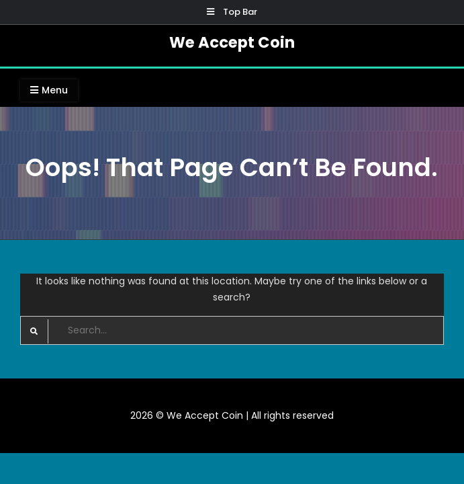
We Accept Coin (232, 42)
